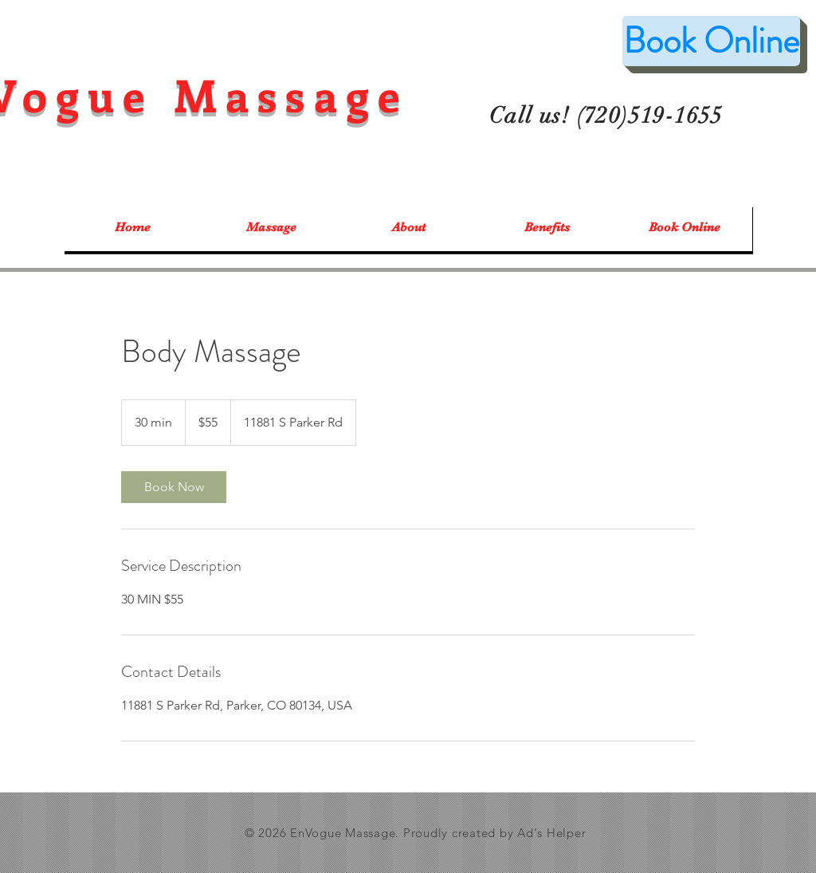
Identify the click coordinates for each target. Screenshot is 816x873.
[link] (173, 487)
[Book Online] (711, 41)
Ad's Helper (551, 832)
